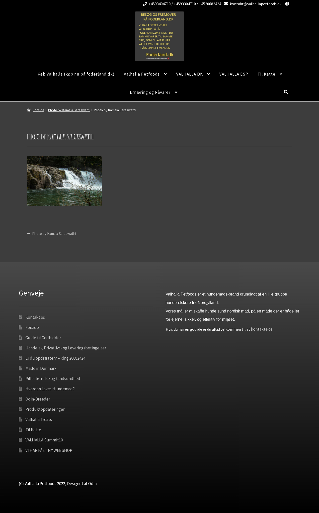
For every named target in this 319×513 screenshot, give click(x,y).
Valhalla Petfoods (142, 74)
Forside (38, 110)
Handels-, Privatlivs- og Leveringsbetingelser (65, 348)
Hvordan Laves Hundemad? (50, 389)
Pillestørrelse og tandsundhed (52, 378)
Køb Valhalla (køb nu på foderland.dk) (76, 74)
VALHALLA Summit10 (44, 440)
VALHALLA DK (189, 74)
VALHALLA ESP (233, 74)
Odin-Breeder (37, 399)
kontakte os (261, 329)
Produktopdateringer (45, 409)
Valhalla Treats (38, 419)
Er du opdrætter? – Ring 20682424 (55, 358)
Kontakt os (35, 317)
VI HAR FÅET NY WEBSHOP (48, 450)
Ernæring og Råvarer (150, 92)
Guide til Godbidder (43, 337)
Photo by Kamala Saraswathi (69, 110)
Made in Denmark (41, 368)
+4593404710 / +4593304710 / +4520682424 (181, 3)
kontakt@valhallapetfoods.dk (251, 3)
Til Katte (266, 74)
